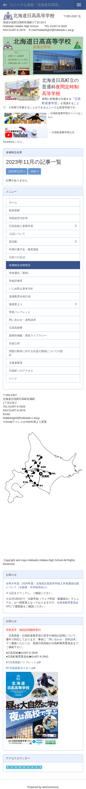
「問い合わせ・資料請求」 (62, 639)
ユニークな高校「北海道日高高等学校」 (38, 5)
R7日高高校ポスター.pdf (20, 668)
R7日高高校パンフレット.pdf (23, 662)
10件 (34, 171)
